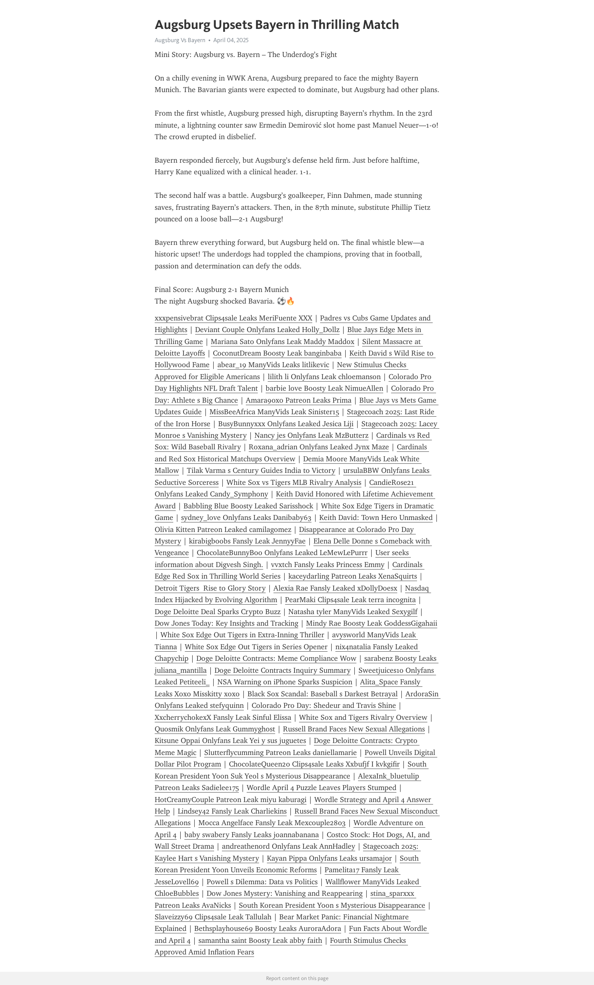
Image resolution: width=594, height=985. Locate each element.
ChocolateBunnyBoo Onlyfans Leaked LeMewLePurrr (282, 552)
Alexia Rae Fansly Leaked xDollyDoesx (335, 588)
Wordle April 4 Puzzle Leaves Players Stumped (321, 787)
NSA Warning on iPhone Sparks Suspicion (284, 681)
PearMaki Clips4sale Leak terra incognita (350, 599)
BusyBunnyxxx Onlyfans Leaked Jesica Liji (286, 423)
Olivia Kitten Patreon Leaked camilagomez (223, 529)
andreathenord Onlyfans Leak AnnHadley (288, 846)
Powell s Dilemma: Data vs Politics (262, 881)
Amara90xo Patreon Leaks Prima (298, 400)
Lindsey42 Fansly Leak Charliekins (232, 811)
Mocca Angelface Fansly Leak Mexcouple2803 (272, 822)
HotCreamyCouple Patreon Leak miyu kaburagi (230, 799)
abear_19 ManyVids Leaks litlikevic (273, 364)
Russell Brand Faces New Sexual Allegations (354, 728)
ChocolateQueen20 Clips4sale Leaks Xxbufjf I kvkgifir (314, 764)
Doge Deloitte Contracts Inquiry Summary (282, 670)
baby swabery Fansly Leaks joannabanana (251, 834)
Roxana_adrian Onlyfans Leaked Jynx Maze (319, 446)
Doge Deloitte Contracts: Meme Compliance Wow (276, 658)
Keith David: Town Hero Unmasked (376, 517)
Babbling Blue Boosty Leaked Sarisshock (248, 505)
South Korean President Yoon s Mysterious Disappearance (332, 905)
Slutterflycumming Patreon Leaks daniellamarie (280, 752)
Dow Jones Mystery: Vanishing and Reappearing (285, 893)
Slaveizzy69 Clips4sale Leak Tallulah (213, 916)
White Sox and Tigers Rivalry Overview (363, 717)
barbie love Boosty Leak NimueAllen (324, 388)
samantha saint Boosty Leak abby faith (260, 940)
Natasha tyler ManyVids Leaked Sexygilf (352, 611)
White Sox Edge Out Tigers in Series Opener (256, 646)
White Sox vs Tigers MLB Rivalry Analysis (293, 482)
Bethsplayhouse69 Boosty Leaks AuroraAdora (267, 928)
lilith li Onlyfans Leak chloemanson (324, 376)
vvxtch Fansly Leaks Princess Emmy (327, 564)
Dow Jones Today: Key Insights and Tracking (226, 623)
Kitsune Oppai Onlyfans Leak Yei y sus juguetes (230, 740)
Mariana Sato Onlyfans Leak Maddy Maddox (282, 341)
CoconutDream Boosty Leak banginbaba (277, 353)
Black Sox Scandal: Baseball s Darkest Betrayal (323, 693)
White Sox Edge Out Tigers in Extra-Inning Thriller (242, 634)
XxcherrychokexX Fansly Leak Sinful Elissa (223, 717)
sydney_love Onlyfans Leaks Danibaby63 (246, 517)
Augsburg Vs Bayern (180, 40)
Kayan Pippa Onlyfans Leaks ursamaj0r (329, 858)
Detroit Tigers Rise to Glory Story (210, 588)
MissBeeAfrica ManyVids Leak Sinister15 (274, 411)
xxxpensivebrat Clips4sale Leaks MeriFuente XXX (233, 318)
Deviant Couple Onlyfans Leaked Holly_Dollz (267, 329)
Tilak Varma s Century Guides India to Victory (261, 470)
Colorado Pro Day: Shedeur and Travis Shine (324, 705)
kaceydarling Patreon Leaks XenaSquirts (352, 576)
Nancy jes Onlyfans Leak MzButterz (311, 435)
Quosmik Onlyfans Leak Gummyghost (215, 728)
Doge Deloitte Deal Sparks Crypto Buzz (217, 611)
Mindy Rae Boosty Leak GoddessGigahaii (371, 623)
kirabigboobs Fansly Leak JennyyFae (247, 541)
